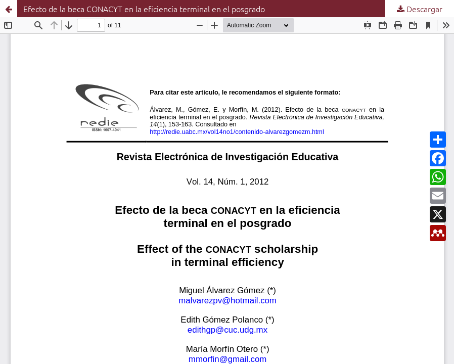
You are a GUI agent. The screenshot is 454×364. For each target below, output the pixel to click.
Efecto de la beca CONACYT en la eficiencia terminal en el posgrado (144, 8)
